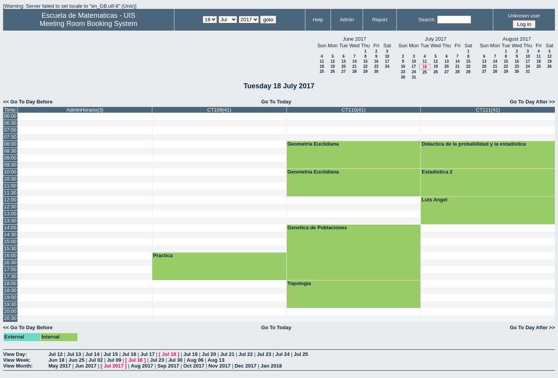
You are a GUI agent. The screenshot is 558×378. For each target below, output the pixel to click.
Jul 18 (169, 354)
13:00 (10, 213)
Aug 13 (216, 360)
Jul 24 (283, 354)
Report (380, 19)
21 (354, 66)
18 (322, 66)
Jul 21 (227, 354)
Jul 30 (175, 360)
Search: (427, 19)
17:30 (10, 276)
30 (376, 71)
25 (322, 71)
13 (343, 61)
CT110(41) (353, 110)
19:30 (10, 304)
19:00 (10, 297)
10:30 (10, 179)
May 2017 (59, 366)
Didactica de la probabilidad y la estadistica (474, 144)
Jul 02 (96, 360)
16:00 (10, 255)
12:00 (10, 200)
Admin (347, 19)
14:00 (10, 227)
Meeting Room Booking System (88, 23)
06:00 (10, 116)
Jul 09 (114, 360)
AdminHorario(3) (85, 110)
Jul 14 (92, 354)
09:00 (10, 158)
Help (318, 19)
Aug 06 (195, 360)
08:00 (10, 144)
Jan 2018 (271, 366)
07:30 (10, 137)
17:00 (10, 269)
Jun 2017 (85, 366)
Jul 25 (301, 354)
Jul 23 (264, 354)
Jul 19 (190, 354)
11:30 (10, 193)
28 (354, 71)
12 (333, 61)
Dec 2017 (245, 366)
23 (376, 66)
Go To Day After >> (532, 102)
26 (333, 71)
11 (322, 61)
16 (376, 61)
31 (414, 77)
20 (343, 66)
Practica (163, 255)
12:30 (10, 207)
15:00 (10, 241)
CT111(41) (488, 110)
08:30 (10, 151)
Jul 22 (246, 354)
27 (343, 71)
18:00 (10, 283)
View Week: (17, 360)
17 (387, 61)
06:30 (10, 123)
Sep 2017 (168, 366)
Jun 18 (56, 360)
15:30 (10, 248)
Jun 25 (76, 360)
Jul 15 (110, 354)
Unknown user (524, 16)
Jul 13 (74, 354)
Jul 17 (147, 354)
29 (365, 71)
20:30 (10, 318)
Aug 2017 (142, 366)
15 (365, 61)
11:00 (10, 186)
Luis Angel (434, 200)
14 (354, 61)
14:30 (10, 234)
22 (365, 66)
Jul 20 (209, 354)
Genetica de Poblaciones (317, 227)
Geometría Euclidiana (313, 144)
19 (333, 66)
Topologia (299, 283)
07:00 (10, 130)
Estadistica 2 (437, 172)
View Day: (15, 354)
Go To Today (276, 102)
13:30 (10, 220)
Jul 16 (129, 354)
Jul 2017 (114, 366)
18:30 (10, 290)
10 (387, 56)
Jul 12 (55, 354)
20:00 (10, 311)
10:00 (10, 172)
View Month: (18, 366)
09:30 (10, 165)
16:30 (10, 262)
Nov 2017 (219, 366)
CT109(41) (219, 110)
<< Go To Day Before (28, 102)
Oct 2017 (193, 366)
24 (387, 66)
